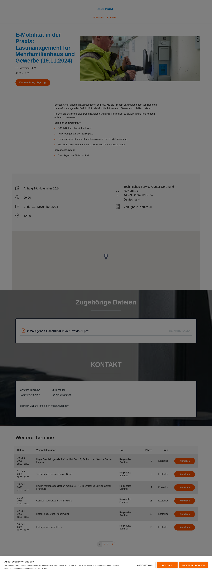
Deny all (167, 565)
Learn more (43, 569)
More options (144, 565)
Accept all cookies (193, 565)
